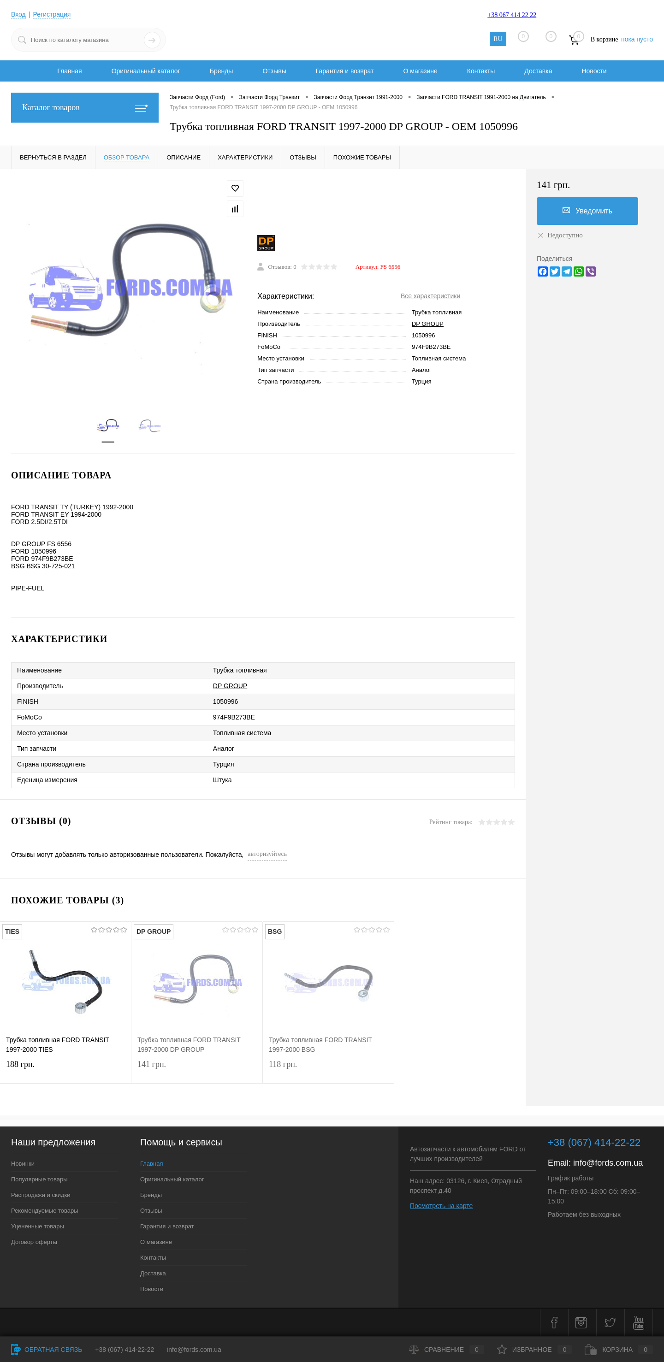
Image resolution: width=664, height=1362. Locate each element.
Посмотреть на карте (441, 1205)
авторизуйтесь (267, 853)
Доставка (538, 71)
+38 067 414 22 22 (511, 15)
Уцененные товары (37, 1226)
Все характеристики (430, 296)
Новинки (23, 1163)
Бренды (221, 71)
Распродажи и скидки (40, 1194)
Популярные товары (39, 1179)
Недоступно (560, 235)
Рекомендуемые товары (44, 1210)
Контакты (481, 71)
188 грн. (65, 1070)
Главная (69, 71)
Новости (593, 71)
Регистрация (52, 14)
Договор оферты (34, 1241)
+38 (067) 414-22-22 (124, 1349)
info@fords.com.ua (608, 1162)
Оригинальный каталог (146, 71)
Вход (18, 14)
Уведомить (587, 210)
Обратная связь (46, 1349)
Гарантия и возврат (345, 71)
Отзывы (274, 71)
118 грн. (328, 1070)
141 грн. (196, 1070)
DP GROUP (428, 323)
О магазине (420, 71)
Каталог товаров (85, 108)
